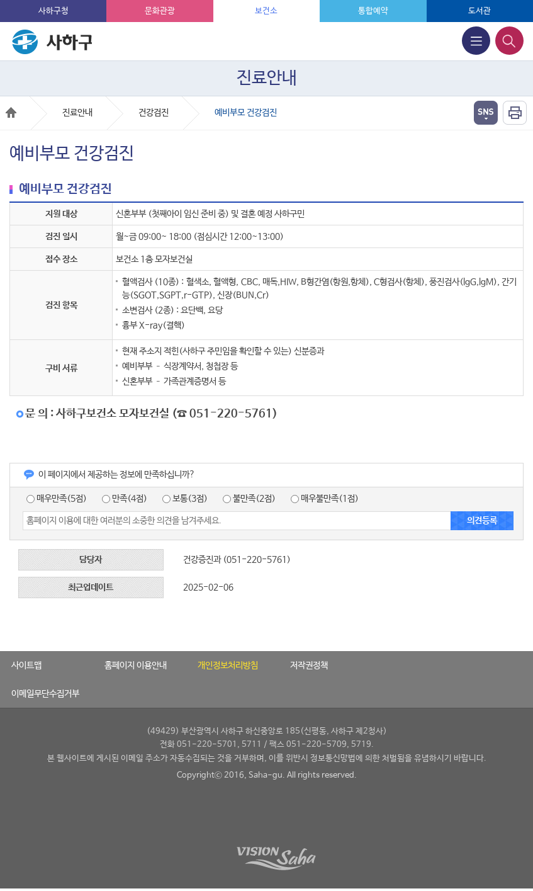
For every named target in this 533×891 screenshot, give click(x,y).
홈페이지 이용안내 (135, 666)
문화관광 (160, 11)
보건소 (266, 11)
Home (11, 112)
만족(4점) (124, 499)
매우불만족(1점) (325, 499)
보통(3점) (185, 499)
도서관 (479, 11)
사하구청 (53, 11)
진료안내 (77, 113)
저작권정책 (309, 666)
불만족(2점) (249, 499)
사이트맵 (26, 666)
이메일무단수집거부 (45, 694)
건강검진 (153, 113)
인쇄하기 (515, 113)
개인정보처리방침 (228, 666)
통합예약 (373, 11)
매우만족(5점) (56, 499)
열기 (486, 113)
